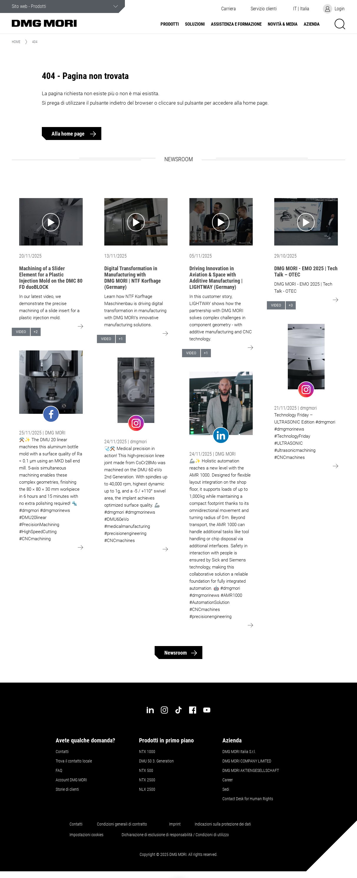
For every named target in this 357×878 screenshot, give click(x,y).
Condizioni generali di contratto (122, 824)
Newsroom (175, 653)
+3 (291, 305)
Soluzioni (195, 24)
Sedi (225, 789)
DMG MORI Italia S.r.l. (239, 751)
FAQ (59, 770)
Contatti (62, 751)
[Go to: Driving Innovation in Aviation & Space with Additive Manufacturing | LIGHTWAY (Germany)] (221, 222)
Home (16, 42)
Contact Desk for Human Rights (247, 798)
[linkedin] (150, 710)
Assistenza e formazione (236, 24)
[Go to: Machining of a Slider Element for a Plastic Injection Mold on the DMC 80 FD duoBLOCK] (51, 222)
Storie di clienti (67, 789)
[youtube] (206, 710)
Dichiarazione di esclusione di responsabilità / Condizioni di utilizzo (175, 834)
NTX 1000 (147, 751)
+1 (121, 339)
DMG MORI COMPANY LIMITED (246, 761)
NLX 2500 (147, 789)
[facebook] (192, 710)
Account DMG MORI (71, 779)
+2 (36, 332)
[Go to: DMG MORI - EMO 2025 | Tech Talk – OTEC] (306, 222)
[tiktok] (178, 710)
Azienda (312, 24)
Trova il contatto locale (74, 761)
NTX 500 (146, 770)
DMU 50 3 (156, 761)
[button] (264, 9)
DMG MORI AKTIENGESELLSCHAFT (250, 770)
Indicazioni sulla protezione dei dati (223, 824)
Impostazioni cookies (86, 834)
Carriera (228, 8)
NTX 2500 (147, 779)
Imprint (175, 824)
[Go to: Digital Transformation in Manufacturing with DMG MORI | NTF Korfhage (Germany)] (136, 222)
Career (227, 779)
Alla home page (69, 134)
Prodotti (170, 24)
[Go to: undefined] (51, 386)
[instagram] (164, 710)
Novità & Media (283, 24)
